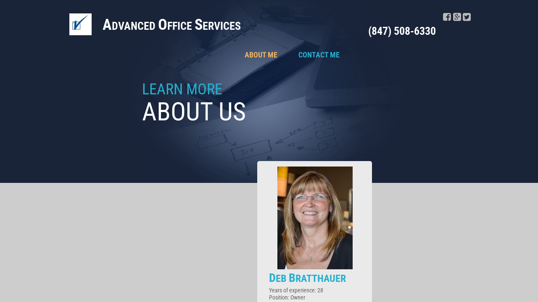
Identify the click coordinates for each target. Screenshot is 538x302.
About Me (261, 54)
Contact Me (319, 54)
